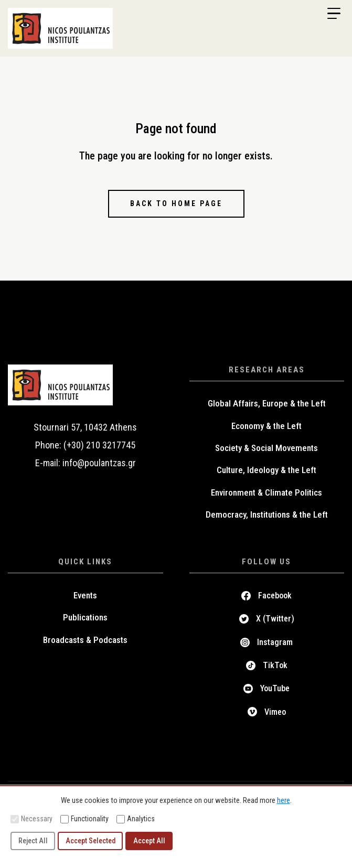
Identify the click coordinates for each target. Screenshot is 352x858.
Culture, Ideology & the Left (266, 470)
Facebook (275, 595)
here (283, 800)
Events (85, 595)
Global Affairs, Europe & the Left (267, 403)
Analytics (135, 818)
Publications (85, 617)
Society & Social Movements (266, 448)
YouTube (275, 688)
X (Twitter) (275, 619)
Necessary (31, 818)
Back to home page (176, 203)
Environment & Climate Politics (266, 492)
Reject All (33, 840)
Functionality (84, 818)
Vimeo (275, 712)
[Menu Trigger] (334, 14)
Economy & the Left (266, 426)
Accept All (149, 840)
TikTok (275, 665)
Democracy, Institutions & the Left (267, 514)
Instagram (275, 642)
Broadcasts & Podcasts (85, 640)
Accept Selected (90, 840)
